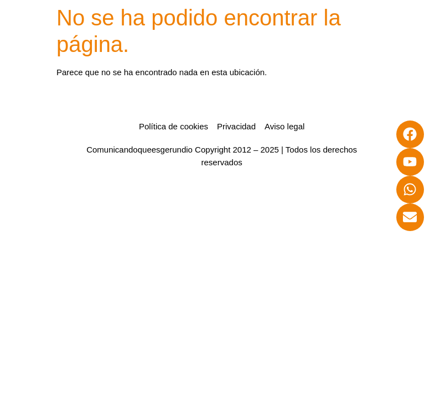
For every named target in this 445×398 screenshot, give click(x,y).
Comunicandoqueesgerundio (139, 149)
